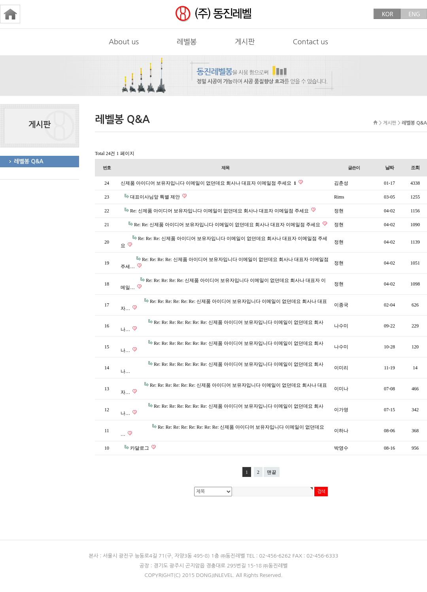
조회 (415, 167)
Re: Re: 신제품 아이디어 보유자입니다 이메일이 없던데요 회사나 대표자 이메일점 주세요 (227, 224)
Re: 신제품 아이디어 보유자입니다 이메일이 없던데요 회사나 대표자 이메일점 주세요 (220, 211)
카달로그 (140, 448)
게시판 (245, 41)
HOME (375, 122)
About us (124, 41)
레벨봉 (187, 41)
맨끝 (271, 472)
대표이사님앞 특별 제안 (155, 197)
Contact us (310, 41)
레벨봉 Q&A (28, 161)
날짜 (389, 167)
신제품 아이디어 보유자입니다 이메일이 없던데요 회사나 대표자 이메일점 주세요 (209, 183)
